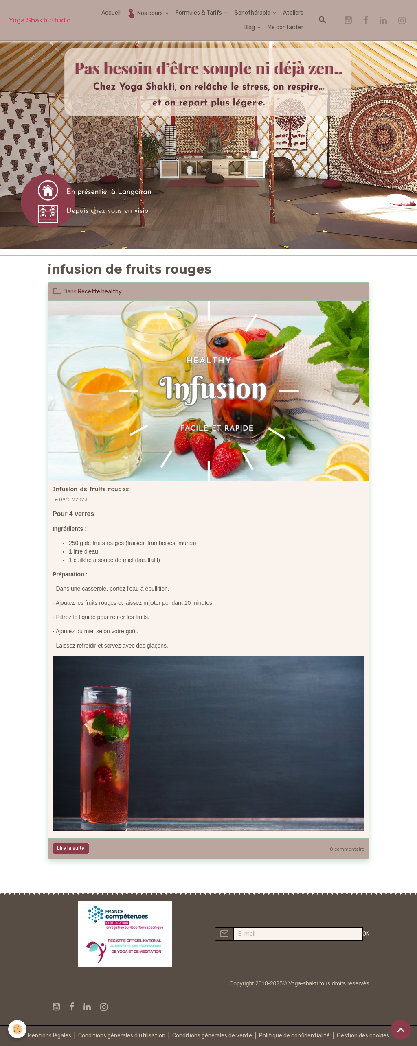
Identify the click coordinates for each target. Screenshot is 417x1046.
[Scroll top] (401, 1030)
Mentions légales (49, 1035)
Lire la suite (70, 848)
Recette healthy (100, 291)
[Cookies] (17, 1029)
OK (365, 933)
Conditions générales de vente (212, 1035)
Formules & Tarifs (199, 12)
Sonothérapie (253, 12)
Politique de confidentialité (294, 1035)
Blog (250, 27)
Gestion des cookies (363, 1035)
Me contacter (285, 27)
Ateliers (293, 12)
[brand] (40, 20)
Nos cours (145, 13)
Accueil (111, 12)
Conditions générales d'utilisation (121, 1035)
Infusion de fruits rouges (91, 489)
